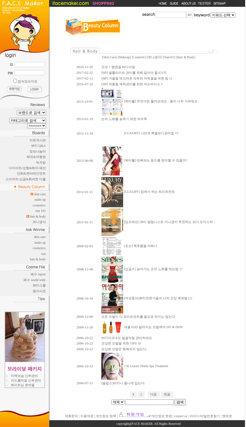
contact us (180, 416)
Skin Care (109, 57)
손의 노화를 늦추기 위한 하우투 (124, 119)
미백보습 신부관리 (24, 376)
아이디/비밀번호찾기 (205, 416)
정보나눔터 (37, 151)
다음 (153, 394)
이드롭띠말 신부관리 (26, 380)
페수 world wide (34, 280)
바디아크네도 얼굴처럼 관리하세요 (126, 338)
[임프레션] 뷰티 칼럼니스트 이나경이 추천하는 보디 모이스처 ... (158, 222)
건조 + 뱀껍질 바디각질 (118, 67)
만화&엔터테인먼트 (31, 173)
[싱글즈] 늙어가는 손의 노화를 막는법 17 (142, 269)
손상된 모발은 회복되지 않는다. (124, 349)
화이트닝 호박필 (23, 385)
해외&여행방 (36, 157)
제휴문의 (71, 416)
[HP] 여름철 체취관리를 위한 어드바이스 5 (131, 84)
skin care (40, 194)
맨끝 (167, 394)
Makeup (124, 57)
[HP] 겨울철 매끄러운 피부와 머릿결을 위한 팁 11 (136, 78)
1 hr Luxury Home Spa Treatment (134, 366)
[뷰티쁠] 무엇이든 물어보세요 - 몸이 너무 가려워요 (149, 101)
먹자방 (41, 162)
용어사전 (39, 291)
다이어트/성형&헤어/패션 (27, 168)
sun (43, 254)
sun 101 (40, 211)
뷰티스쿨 (39, 285)
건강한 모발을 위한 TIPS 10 (121, 343)
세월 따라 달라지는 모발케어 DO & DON (142, 327)
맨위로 (227, 416)
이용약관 (86, 416)
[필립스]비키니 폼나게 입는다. (123, 383)
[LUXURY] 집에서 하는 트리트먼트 (138, 192)
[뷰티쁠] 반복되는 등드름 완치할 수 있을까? (144, 160)
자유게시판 (37, 140)
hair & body (38, 216)
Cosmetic (139, 57)
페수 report (38, 274)
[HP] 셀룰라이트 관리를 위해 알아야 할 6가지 (133, 73)
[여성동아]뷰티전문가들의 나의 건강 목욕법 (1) (146, 298)
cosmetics (39, 205)
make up (40, 200)
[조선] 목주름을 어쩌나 (129, 246)
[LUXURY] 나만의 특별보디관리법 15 (139, 133)
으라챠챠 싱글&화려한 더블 (25, 179)
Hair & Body (185, 57)
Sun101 (169, 57)
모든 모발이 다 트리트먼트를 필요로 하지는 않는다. (138, 317)
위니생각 (39, 222)
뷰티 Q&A (38, 146)
